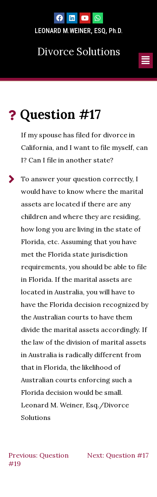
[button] (146, 60)
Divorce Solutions (78, 51)
